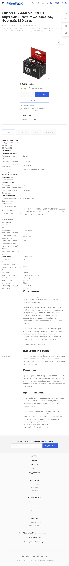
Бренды (34, 469)
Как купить (23, 132)
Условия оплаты (34, 502)
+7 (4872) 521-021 (29, 533)
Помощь (35, 518)
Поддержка (34, 473)
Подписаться (50, 446)
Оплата (37, 132)
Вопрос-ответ (34, 525)
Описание (8, 132)
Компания (34, 480)
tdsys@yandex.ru (36, 537)
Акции (34, 460)
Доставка (49, 132)
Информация (34, 498)
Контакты (34, 487)
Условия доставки (34, 505)
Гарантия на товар (34, 522)
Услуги (34, 464)
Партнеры (34, 490)
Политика (34, 511)
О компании (34, 484)
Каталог (34, 456)
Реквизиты (34, 508)
